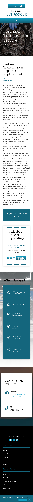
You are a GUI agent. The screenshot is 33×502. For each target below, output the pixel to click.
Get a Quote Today (16, 6)
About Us (6, 454)
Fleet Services (7, 488)
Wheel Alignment (8, 485)
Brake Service (7, 474)
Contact (5, 464)
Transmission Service (9, 481)
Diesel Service (7, 478)
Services (5, 457)
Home (5, 450)
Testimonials (7, 461)
